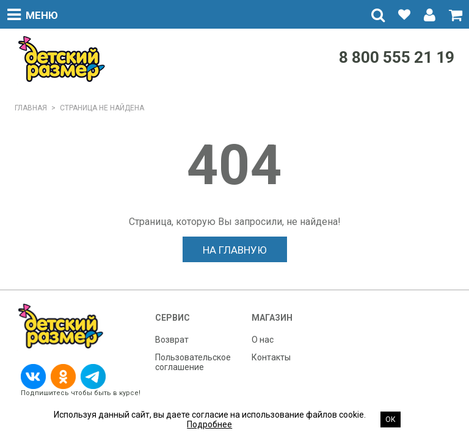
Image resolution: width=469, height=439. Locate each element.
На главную (235, 250)
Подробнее (209, 424)
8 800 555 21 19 (396, 57)
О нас (263, 339)
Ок (390, 419)
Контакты (271, 357)
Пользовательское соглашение (193, 362)
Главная (31, 108)
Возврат (172, 339)
